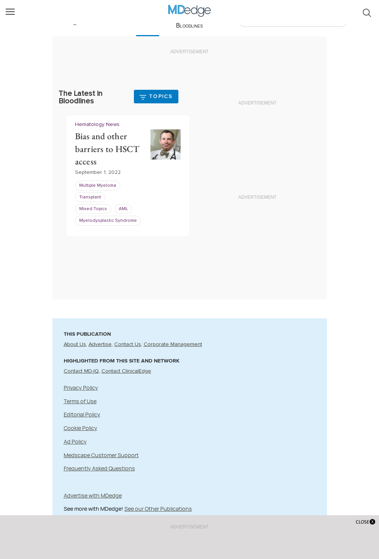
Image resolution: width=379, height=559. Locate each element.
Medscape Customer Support (101, 455)
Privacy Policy (81, 387)
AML (123, 209)
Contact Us (127, 344)
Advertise (100, 344)
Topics (161, 96)
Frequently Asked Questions (99, 468)
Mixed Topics (93, 209)
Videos (225, 19)
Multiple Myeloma (97, 186)
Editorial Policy (82, 414)
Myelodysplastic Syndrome (108, 221)
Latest (147, 19)
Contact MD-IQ (81, 371)
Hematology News (97, 124)
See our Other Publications (158, 508)
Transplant (90, 197)
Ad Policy (75, 441)
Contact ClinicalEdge (126, 371)
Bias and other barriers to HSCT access (107, 148)
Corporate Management (173, 344)
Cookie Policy (80, 428)
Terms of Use (80, 401)
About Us (75, 344)
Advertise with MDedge (93, 495)
